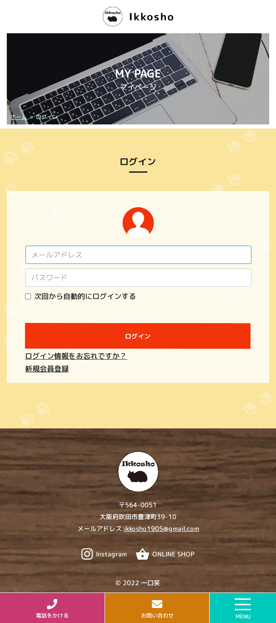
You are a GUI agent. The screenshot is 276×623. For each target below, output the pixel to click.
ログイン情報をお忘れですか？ (76, 356)
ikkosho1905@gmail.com (161, 528)
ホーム (18, 117)
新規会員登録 (47, 369)
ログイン (138, 336)
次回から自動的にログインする (85, 296)
